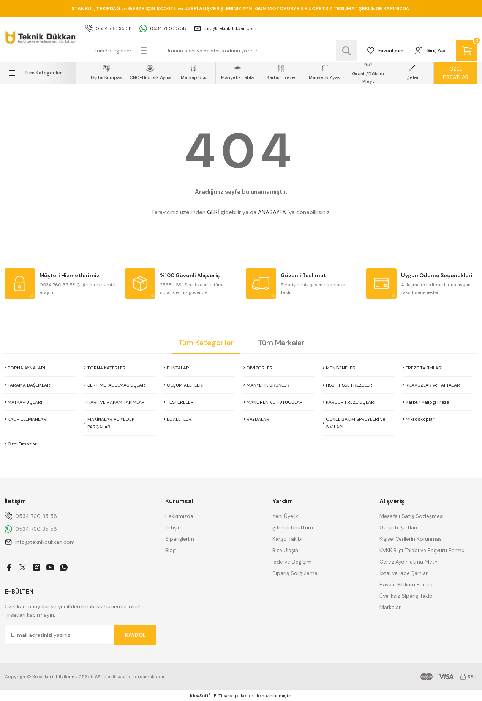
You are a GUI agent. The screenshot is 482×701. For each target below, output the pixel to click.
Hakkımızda (179, 516)
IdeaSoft (200, 695)
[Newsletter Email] (80, 635)
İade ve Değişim (291, 561)
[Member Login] (430, 50)
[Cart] (466, 50)
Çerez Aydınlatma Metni (409, 561)
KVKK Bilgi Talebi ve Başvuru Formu (422, 550)
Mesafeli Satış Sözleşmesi (411, 516)
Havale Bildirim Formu (406, 584)
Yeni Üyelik (285, 516)
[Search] (256, 50)
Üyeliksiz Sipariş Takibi (406, 595)
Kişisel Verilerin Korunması (411, 538)
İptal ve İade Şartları (404, 573)
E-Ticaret (224, 696)
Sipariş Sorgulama (295, 573)
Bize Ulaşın (285, 550)
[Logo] (40, 36)
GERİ (213, 212)
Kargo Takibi (287, 538)
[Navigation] (40, 73)
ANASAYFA (272, 212)
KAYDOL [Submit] (135, 635)
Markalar (390, 607)
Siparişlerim (179, 538)
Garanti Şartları (398, 527)
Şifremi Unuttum (292, 527)
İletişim (174, 527)
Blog (170, 550)
